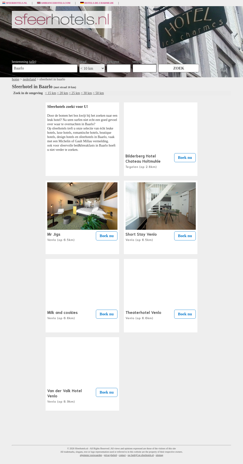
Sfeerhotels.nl (14, 3)
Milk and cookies (62, 315)
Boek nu (185, 157)
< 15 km (50, 93)
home (15, 79)
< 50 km (98, 93)
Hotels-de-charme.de (97, 3)
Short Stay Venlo (141, 236)
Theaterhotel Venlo (143, 315)
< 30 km (86, 93)
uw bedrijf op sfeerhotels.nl (141, 455)
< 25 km (74, 93)
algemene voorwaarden (91, 455)
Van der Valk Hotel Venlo (64, 395)
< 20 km (62, 93)
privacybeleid (110, 455)
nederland (29, 79)
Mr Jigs (61, 236)
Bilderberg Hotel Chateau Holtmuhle (143, 160)
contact (122, 455)
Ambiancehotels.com (53, 3)
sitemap (159, 455)
